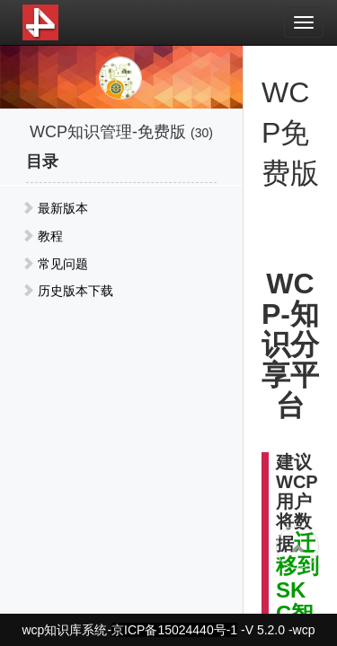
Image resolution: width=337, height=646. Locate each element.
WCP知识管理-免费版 (108, 132)
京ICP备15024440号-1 (174, 630)
